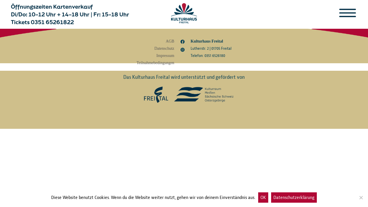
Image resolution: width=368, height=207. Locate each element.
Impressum (165, 55)
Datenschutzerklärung (294, 197)
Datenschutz (164, 48)
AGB (170, 41)
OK (263, 197)
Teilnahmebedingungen (155, 63)
